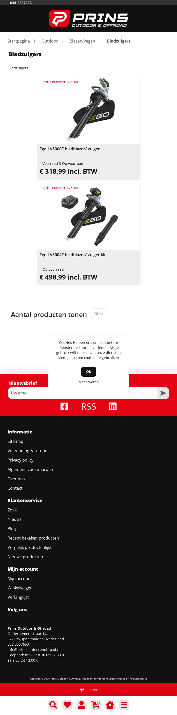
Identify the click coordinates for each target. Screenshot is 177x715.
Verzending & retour (27, 450)
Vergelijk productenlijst (30, 547)
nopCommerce (138, 678)
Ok (88, 371)
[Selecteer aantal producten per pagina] (98, 313)
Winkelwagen (20, 588)
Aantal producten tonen (49, 314)
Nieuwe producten (25, 557)
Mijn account (20, 578)
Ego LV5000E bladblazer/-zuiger (70, 149)
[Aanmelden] (83, 393)
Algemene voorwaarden (30, 469)
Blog (12, 528)
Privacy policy (20, 460)
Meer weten (88, 382)
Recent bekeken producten (33, 538)
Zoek (12, 510)
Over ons (16, 479)
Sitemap (15, 441)
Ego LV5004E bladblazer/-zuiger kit (73, 254)
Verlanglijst (18, 597)
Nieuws (15, 519)
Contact (15, 488)
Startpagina (19, 41)
